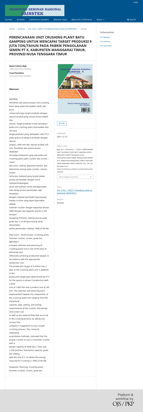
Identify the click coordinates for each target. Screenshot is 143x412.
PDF (63, 123)
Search (131, 19)
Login (135, 2)
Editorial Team (60, 19)
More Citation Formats (68, 177)
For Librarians (106, 45)
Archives (21, 19)
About (99, 19)
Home (11, 29)
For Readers (105, 37)
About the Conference (82, 19)
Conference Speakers (39, 19)
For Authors (105, 41)
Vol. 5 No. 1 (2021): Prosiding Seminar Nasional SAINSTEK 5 (52, 29)
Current (8, 19)
